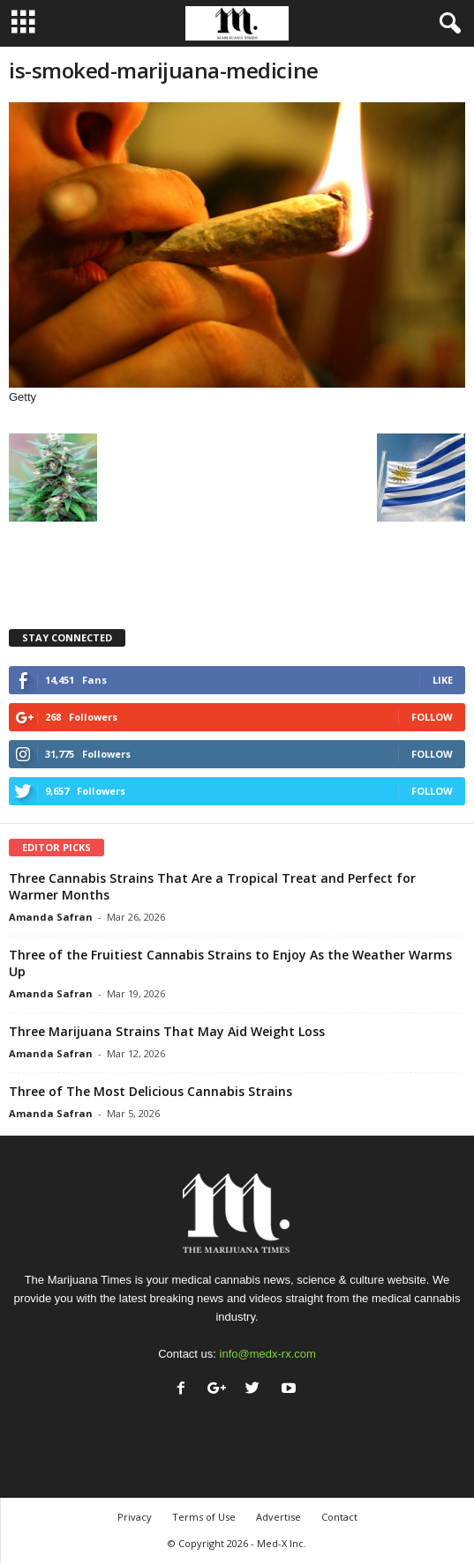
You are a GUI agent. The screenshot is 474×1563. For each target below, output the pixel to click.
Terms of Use (204, 1516)
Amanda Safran (51, 916)
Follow (432, 716)
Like (443, 679)
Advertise (278, 1516)
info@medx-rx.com (268, 1353)
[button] (446, 23)
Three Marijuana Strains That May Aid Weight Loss (167, 1031)
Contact (339, 1516)
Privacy (134, 1516)
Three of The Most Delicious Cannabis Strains (150, 1091)
